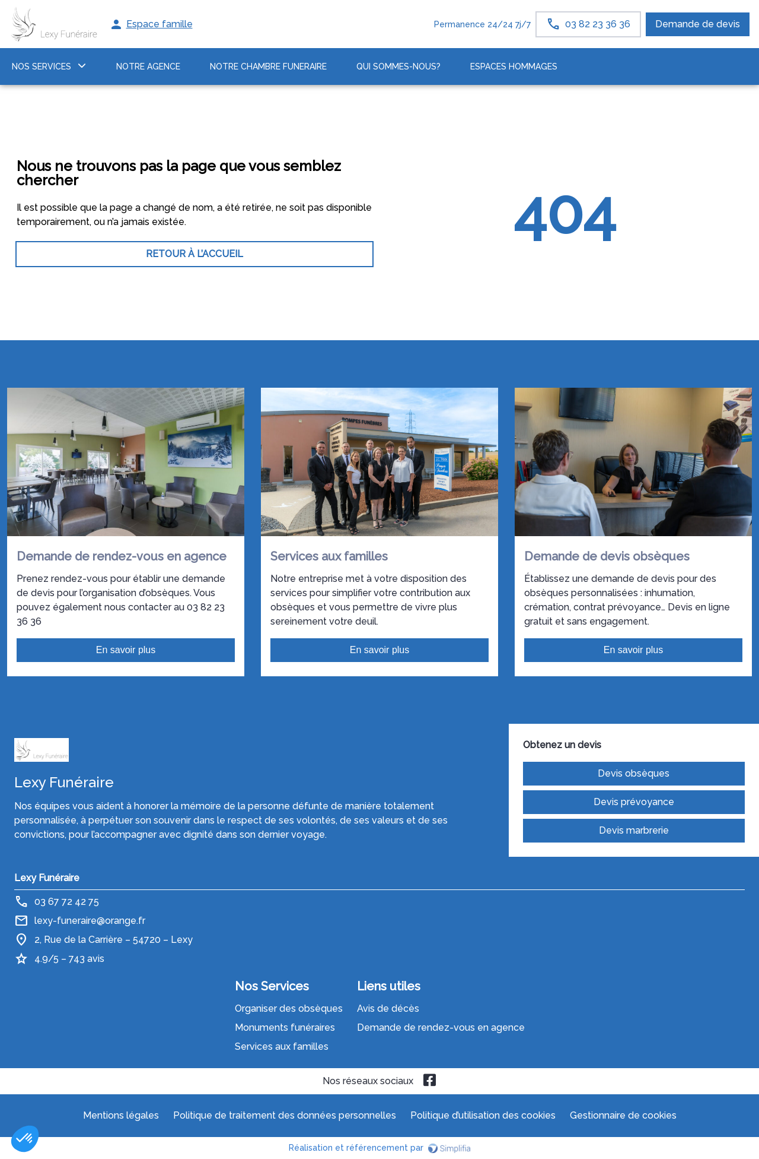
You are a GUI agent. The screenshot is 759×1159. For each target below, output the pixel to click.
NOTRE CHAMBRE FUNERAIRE (268, 66)
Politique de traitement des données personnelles (284, 1115)
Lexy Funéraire (46, 878)
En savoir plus (126, 650)
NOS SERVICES (41, 66)
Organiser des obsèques (289, 1008)
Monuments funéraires (285, 1027)
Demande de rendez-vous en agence (441, 1027)
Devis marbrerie (634, 830)
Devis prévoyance (634, 802)
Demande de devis (697, 24)
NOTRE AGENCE (148, 66)
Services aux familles (282, 1046)
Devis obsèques (633, 773)
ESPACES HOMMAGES (513, 66)
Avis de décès (388, 1008)
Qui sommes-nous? (398, 66)
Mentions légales (121, 1115)
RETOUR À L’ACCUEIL (194, 253)
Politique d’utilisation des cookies (483, 1115)
